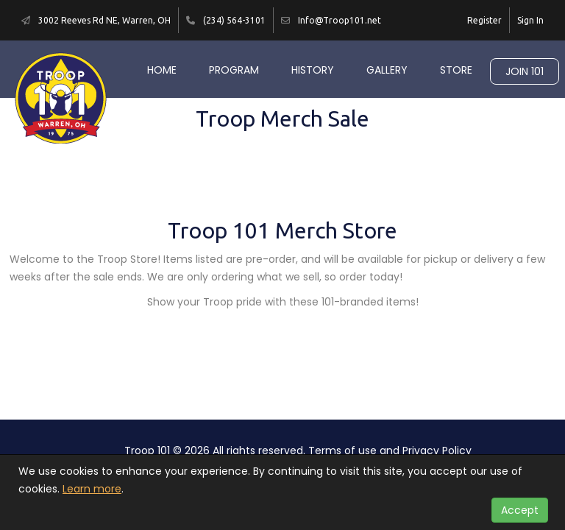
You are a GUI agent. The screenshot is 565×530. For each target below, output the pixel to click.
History (312, 70)
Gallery (387, 70)
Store (456, 70)
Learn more (92, 488)
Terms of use (342, 450)
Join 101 (524, 71)
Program (234, 70)
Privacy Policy (437, 450)
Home (162, 70)
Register (484, 20)
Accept (520, 510)
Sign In (530, 20)
